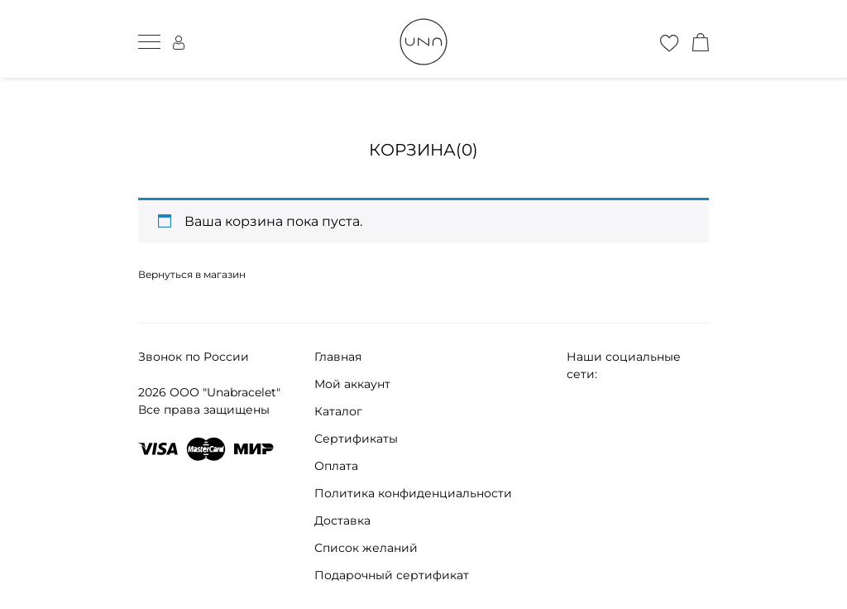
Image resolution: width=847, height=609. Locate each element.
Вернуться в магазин (192, 274)
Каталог (338, 411)
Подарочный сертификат (391, 575)
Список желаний (366, 547)
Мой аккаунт (352, 383)
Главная (337, 356)
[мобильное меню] (149, 42)
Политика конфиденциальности (413, 493)
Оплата (336, 465)
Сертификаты (356, 438)
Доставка (342, 520)
